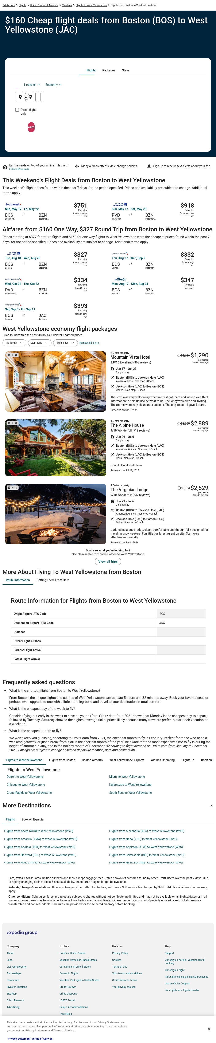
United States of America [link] (44, 5)
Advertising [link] (13, 1007)
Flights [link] (22, 5)
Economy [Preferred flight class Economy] (187, 85)
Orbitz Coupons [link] (68, 993)
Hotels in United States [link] (72, 953)
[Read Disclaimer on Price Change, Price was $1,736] (183, 355)
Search (108, 123)
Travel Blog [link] (65, 1013)
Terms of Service (41, 1038)
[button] (108, 805)
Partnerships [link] (14, 973)
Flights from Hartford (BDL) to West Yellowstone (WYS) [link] (40, 855)
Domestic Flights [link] (68, 973)
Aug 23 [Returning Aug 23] (186, 99)
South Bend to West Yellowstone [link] (130, 792)
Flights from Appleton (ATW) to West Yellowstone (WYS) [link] (146, 847)
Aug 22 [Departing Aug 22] (155, 99)
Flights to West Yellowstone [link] (91, 5)
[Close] (209, 1029)
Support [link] (169, 953)
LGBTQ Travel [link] (67, 1000)
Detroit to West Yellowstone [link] (25, 776)
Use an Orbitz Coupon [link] (177, 983)
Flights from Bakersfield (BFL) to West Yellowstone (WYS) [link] (147, 855)
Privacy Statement (19, 1038)
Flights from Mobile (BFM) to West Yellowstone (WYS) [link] (39, 863)
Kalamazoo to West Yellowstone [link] (130, 784)
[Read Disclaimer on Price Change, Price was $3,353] (183, 488)
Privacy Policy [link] (120, 953)
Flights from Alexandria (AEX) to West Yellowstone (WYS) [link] (146, 831)
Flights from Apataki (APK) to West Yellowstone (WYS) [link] (40, 847)
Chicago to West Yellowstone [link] (26, 784)
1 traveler (165, 85)
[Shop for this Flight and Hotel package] (159, 381)
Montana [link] (67, 5)
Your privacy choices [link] (123, 986)
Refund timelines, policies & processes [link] (186, 976)
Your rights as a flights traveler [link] (182, 990)
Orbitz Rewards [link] (15, 1000)
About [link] (10, 953)
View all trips (108, 561)
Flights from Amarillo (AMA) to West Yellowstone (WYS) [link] (40, 839)
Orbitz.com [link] (9, 5)
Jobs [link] (9, 960)
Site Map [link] (12, 993)
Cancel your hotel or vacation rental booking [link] (185, 962)
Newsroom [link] (13, 980)
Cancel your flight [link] (175, 970)
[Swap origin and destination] (78, 97)
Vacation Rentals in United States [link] (78, 960)
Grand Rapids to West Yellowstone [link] (29, 792)
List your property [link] (16, 966)
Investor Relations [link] (17, 986)
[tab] (91, 70)
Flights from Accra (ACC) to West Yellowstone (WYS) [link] (38, 831)
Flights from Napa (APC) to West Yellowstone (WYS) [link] (143, 839)
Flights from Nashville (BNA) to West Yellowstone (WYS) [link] (146, 863)
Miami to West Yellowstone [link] (127, 776)
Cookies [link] (116, 960)
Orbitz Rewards (19, 169)
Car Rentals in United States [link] (75, 966)
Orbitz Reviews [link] (67, 986)
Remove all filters (89, 342)
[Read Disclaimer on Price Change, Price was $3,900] (183, 423)
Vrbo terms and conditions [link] (127, 973)
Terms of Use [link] (119, 966)
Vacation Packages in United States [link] (79, 980)
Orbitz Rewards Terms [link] (124, 980)
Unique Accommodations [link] (73, 1007)
